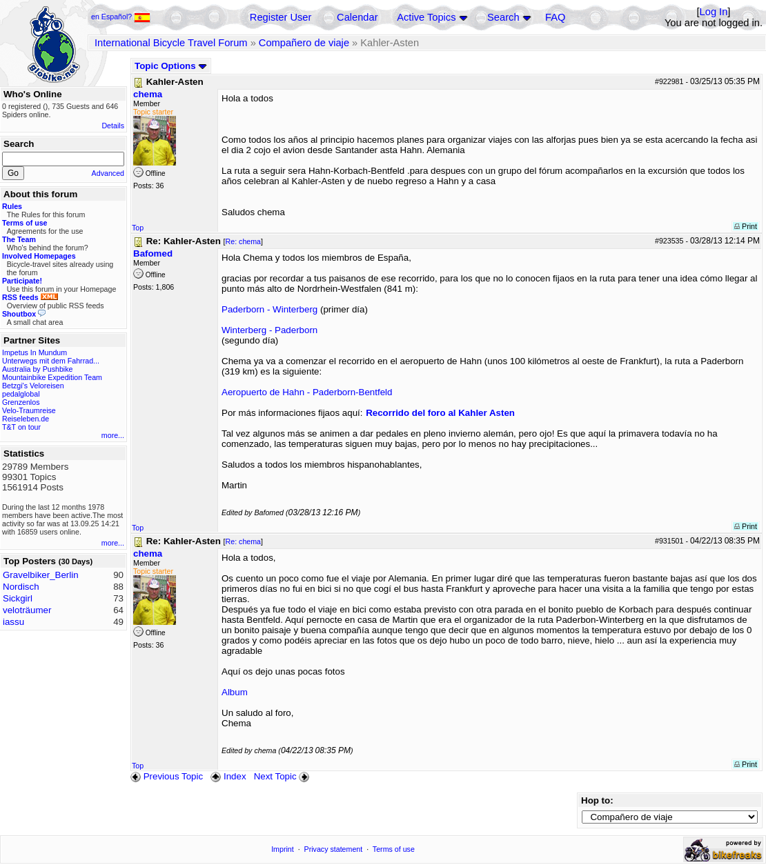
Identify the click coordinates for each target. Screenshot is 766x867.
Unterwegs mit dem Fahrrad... (50, 361)
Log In (714, 11)
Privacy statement (333, 849)
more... (112, 435)
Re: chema (244, 241)
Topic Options (171, 66)
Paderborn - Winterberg (269, 309)
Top (138, 227)
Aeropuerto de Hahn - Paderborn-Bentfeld (307, 392)
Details (112, 125)
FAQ (555, 17)
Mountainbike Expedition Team (52, 377)
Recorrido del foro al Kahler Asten (440, 413)
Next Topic (283, 776)
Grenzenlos (21, 402)
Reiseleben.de (25, 419)
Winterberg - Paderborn (269, 330)
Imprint (282, 849)
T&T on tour (21, 427)
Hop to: (597, 800)
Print (745, 226)
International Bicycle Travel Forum (171, 42)
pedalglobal (21, 394)
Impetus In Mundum (34, 352)
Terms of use (394, 849)
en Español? (120, 16)
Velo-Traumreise (29, 410)
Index (228, 776)
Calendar (357, 17)
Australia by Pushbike (37, 369)
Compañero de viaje (304, 42)
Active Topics (426, 17)
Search (503, 17)
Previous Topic (166, 776)
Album (235, 692)
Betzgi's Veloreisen (33, 385)
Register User (281, 17)
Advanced (108, 173)
